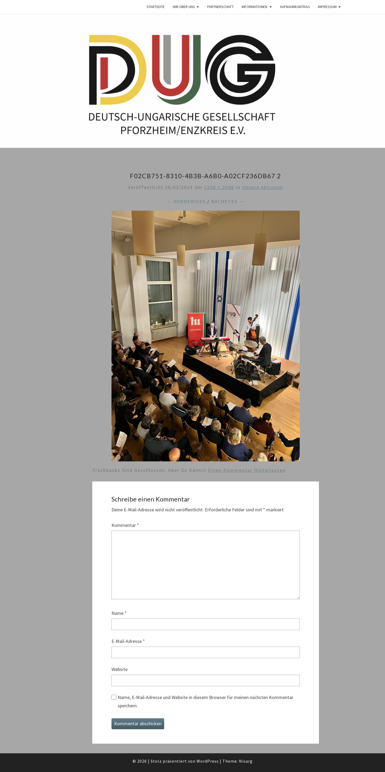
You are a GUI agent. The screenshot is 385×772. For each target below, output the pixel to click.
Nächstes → (227, 201)
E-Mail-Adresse (128, 641)
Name (119, 613)
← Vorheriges (186, 201)
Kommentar (125, 525)
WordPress (208, 761)
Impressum (327, 6)
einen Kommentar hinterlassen (247, 470)
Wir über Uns (184, 6)
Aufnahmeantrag (295, 6)
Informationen (254, 6)
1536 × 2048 (219, 187)
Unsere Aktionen (262, 187)
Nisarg (246, 761)
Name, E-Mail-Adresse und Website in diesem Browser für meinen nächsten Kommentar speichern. (205, 701)
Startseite (156, 6)
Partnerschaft (220, 6)
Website (119, 669)
